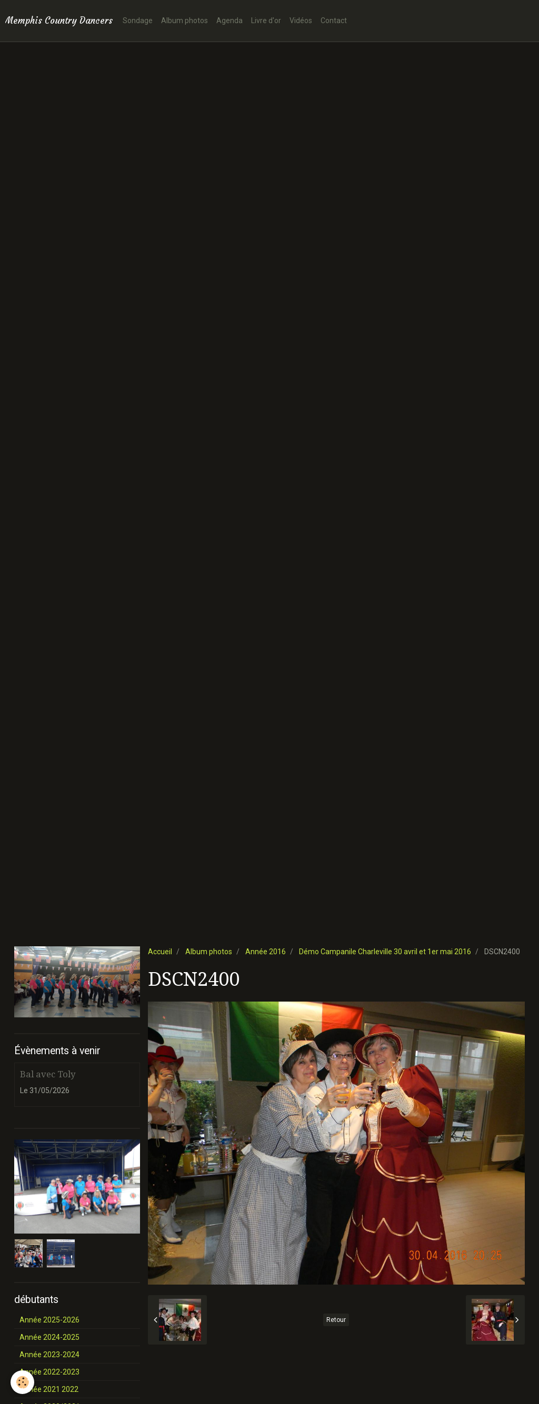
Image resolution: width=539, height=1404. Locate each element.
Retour (336, 1320)
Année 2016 (265, 951)
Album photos (184, 20)
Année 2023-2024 (49, 1354)
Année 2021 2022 (48, 1389)
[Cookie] (22, 1382)
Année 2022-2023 (49, 1372)
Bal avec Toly (47, 1074)
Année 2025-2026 (49, 1320)
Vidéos (301, 20)
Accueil (160, 951)
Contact (334, 20)
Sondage (138, 20)
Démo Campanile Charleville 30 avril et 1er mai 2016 (385, 951)
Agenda (229, 20)
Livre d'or (266, 20)
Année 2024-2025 (49, 1337)
